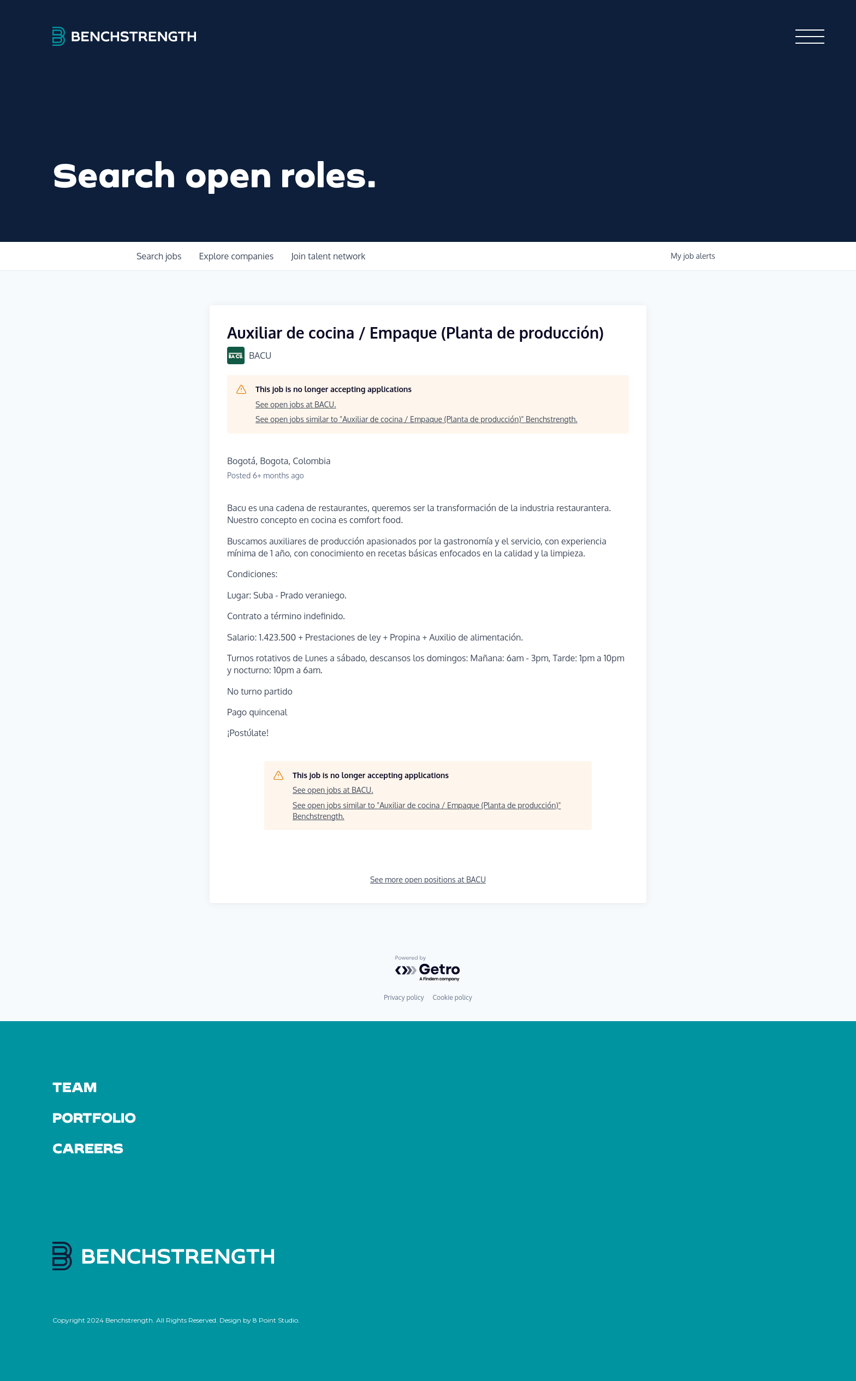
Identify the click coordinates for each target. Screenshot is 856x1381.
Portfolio (94, 1117)
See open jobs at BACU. (295, 404)
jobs (158, 256)
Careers (88, 1148)
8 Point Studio (275, 1320)
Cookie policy (452, 997)
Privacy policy (404, 997)
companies (236, 256)
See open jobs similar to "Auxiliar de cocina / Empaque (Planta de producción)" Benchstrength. (416, 419)
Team (74, 1086)
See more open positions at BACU (428, 879)
